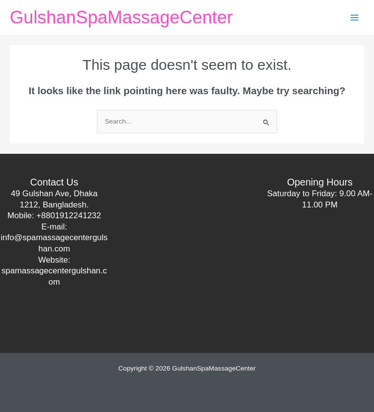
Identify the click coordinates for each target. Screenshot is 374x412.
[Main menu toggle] (355, 17)
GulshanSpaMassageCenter (121, 17)
